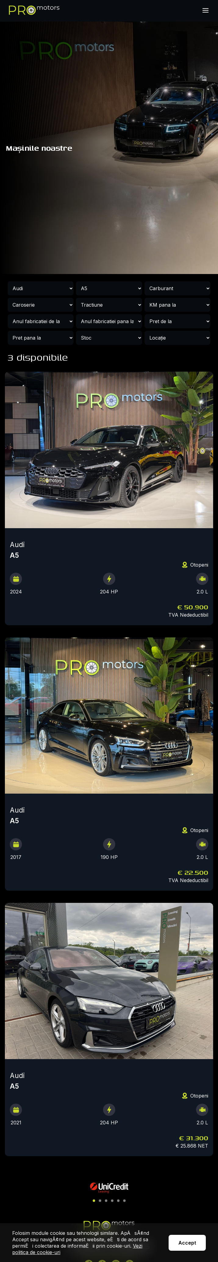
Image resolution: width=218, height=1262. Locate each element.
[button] (94, 1200)
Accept (187, 1243)
